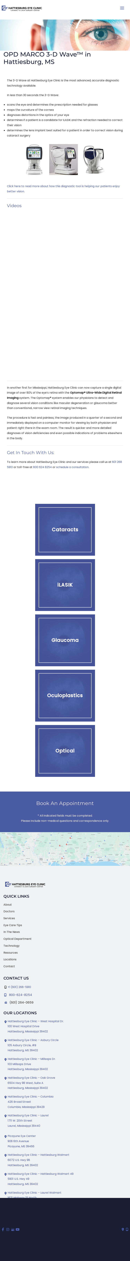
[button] (65, 530)
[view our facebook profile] (3, 1229)
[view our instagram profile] (8, 1229)
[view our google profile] (13, 1229)
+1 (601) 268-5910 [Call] (19, 987)
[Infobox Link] (65, 994)
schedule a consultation (72, 467)
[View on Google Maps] (65, 849)
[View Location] (33, 1026)
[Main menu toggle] (122, 8)
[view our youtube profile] (17, 1229)
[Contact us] (123, 1230)
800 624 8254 (42, 467)
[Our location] (127, 1230)
